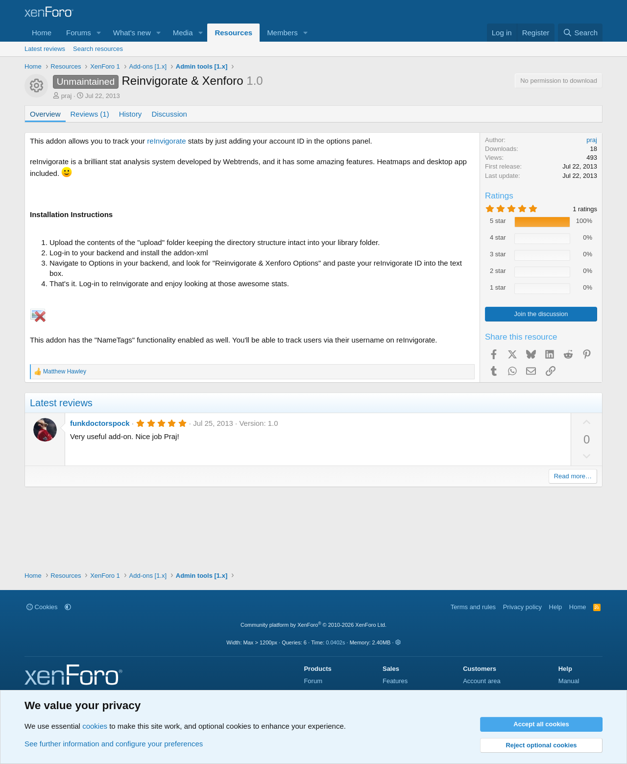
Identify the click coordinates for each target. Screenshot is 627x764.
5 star (498, 220)
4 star (498, 237)
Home (41, 32)
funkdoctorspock (100, 423)
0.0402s (335, 642)
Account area (482, 681)
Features (395, 681)
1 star (498, 287)
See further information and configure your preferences (113, 743)
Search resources (98, 48)
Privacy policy (522, 607)
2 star (498, 270)
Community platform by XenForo (313, 625)
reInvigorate (166, 141)
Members (282, 32)
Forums (78, 32)
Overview (45, 114)
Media (183, 32)
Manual (568, 681)
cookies (94, 726)
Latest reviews (44, 48)
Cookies (42, 607)
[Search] (580, 33)
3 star (498, 254)
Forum (313, 681)
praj (66, 95)
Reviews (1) (90, 114)
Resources (233, 32)
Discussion (169, 114)
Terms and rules (473, 607)
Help (555, 607)
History (130, 114)
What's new (132, 32)
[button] (99, 33)
